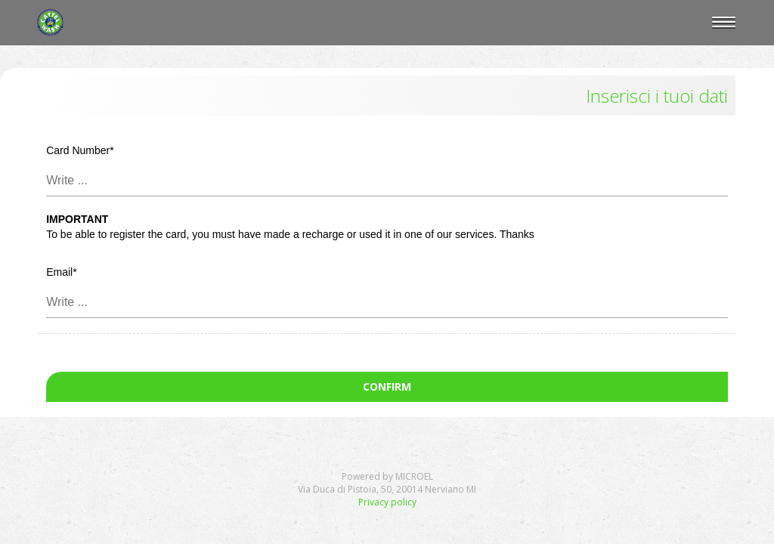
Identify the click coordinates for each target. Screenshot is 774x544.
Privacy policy (387, 502)
